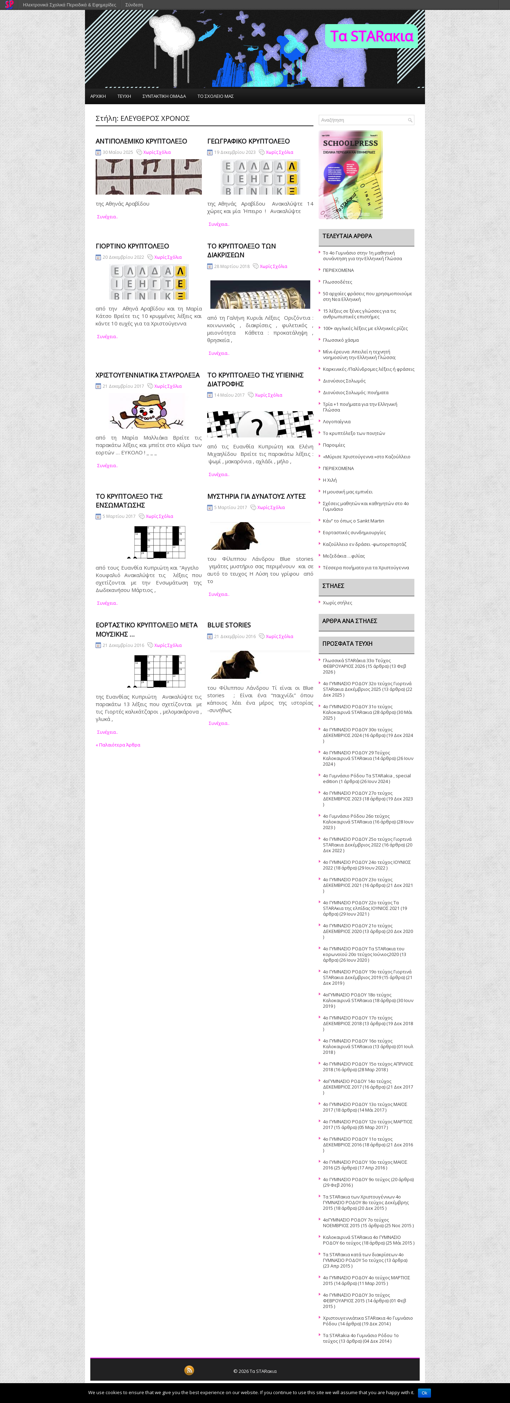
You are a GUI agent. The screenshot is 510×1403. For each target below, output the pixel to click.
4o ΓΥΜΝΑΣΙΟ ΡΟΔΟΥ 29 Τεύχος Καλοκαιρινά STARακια (356, 755)
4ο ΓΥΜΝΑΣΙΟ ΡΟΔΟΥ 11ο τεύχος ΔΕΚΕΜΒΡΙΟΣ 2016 (357, 1142)
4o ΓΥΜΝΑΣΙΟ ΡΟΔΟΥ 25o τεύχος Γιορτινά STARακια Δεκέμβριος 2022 (367, 842)
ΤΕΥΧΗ (124, 96)
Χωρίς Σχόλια (157, 152)
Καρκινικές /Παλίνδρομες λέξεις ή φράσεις (368, 369)
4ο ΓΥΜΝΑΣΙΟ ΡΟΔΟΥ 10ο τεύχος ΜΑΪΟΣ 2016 (365, 1165)
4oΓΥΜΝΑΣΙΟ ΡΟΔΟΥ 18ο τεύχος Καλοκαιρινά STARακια (357, 997)
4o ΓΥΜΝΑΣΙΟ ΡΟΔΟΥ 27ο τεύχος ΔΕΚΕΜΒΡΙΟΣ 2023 (357, 796)
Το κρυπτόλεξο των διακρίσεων (241, 250)
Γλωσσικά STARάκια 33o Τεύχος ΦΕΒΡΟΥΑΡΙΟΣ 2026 (357, 663)
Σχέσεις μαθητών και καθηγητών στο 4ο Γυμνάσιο (366, 506)
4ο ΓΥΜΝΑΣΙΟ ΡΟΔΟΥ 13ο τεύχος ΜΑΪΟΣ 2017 (365, 1107)
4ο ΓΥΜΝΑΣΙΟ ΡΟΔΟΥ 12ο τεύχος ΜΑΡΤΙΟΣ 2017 (368, 1124)
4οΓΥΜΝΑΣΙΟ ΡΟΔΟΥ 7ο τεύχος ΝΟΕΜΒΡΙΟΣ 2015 (356, 1223)
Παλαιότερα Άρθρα (118, 745)
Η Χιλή (330, 480)
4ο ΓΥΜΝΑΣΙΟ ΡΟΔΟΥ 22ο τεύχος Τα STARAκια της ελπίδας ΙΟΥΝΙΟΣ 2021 (361, 905)
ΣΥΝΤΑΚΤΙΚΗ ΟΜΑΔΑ (164, 96)
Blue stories (229, 625)
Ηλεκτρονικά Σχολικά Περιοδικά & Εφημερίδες (69, 4)
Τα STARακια (371, 36)
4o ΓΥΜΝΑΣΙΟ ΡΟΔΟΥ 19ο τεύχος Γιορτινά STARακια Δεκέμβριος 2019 (367, 974)
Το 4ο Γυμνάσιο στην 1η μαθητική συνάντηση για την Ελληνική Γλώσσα (362, 256)
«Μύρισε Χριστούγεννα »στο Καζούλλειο (366, 456)
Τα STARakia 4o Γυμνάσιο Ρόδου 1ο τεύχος (361, 1338)
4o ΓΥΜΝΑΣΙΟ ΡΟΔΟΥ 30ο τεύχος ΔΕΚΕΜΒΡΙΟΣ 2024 (357, 732)
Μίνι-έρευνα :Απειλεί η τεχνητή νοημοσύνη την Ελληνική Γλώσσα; (359, 354)
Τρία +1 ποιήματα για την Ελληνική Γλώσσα (360, 407)
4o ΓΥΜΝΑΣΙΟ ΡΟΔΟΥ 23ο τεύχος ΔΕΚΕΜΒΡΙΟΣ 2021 (357, 882)
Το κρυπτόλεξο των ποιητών (354, 433)
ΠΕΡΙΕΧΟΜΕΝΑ (338, 270)
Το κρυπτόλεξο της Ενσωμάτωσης (129, 500)
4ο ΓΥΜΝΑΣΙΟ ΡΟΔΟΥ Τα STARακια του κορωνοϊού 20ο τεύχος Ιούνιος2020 (363, 951)
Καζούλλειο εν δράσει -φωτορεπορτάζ (364, 544)
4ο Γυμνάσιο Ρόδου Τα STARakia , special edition (367, 778)
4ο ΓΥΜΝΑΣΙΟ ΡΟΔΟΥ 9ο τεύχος (356, 1179)
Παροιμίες (334, 445)
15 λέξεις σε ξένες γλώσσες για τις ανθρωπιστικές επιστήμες (359, 314)
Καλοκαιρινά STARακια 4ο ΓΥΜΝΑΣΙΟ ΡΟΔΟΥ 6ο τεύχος (362, 1240)
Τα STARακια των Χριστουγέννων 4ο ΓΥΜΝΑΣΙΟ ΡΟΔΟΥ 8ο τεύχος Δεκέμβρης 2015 (366, 1202)
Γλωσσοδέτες (337, 282)
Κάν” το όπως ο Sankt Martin (353, 521)
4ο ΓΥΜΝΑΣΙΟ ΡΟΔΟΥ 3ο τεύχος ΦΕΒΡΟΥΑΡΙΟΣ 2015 (356, 1298)
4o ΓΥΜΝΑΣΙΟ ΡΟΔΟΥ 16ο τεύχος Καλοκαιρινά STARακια (357, 1044)
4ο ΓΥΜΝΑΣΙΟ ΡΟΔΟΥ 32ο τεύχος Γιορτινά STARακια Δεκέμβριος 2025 (367, 686)
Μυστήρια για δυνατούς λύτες (256, 496)
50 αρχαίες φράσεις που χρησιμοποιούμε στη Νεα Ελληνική (367, 296)
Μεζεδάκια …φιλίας (344, 556)
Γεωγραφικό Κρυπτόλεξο (248, 141)
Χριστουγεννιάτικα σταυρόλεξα (147, 375)
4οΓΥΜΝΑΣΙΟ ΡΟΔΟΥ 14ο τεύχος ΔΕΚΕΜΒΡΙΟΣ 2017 (357, 1084)
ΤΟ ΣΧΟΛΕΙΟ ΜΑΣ (216, 96)
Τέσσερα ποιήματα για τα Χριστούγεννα (366, 567)
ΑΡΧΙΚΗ (98, 96)
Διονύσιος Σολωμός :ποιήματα (356, 392)
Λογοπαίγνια (337, 421)
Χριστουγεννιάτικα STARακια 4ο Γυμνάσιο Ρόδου (368, 1321)
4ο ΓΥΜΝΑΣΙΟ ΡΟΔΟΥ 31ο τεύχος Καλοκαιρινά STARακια (357, 709)
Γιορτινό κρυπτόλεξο (132, 246)
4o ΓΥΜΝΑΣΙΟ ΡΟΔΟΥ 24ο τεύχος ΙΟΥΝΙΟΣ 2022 (367, 865)
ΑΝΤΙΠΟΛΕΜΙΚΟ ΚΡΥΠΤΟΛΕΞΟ (141, 141)
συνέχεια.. (107, 217)
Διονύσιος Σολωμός (344, 381)
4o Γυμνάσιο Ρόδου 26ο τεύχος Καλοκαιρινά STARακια (356, 819)
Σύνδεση (134, 4)
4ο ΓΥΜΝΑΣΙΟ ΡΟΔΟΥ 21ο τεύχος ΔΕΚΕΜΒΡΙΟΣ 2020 (357, 928)
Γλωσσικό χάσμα (341, 340)
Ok (424, 1393)
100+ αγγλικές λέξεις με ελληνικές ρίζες (365, 328)
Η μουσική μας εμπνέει (348, 491)
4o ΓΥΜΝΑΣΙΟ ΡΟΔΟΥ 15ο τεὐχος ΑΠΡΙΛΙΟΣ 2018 (368, 1067)
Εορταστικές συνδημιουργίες (354, 532)
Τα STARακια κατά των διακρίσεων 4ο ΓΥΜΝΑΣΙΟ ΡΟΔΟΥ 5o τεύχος (363, 1257)
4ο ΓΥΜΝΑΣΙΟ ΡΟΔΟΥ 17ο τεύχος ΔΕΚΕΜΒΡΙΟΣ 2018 (357, 1020)
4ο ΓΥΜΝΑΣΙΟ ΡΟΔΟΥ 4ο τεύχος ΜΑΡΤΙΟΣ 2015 (366, 1280)
